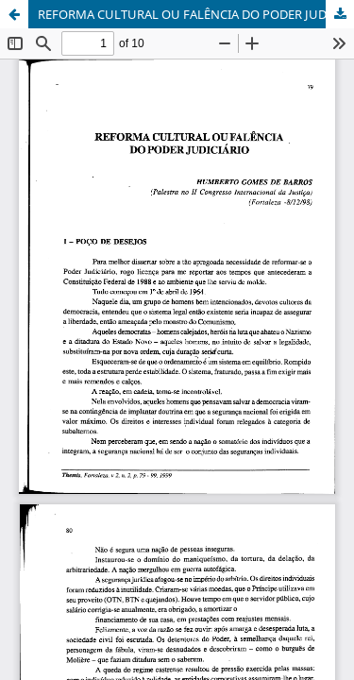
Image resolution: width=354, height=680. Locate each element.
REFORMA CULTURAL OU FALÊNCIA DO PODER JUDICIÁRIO (196, 14)
